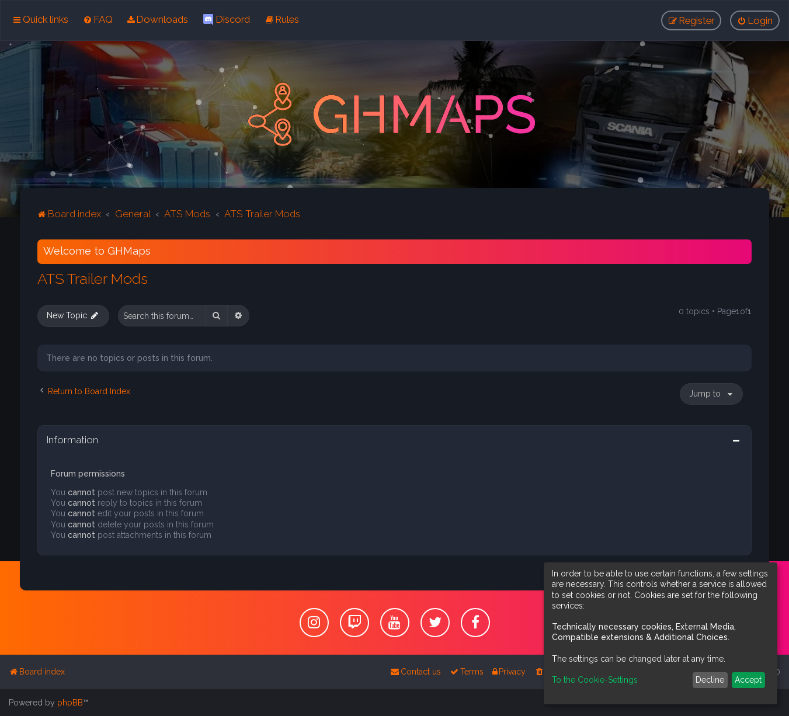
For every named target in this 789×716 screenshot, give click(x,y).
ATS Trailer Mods (92, 278)
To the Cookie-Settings (595, 679)
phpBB (70, 702)
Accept (748, 679)
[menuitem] (98, 19)
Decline (710, 679)
